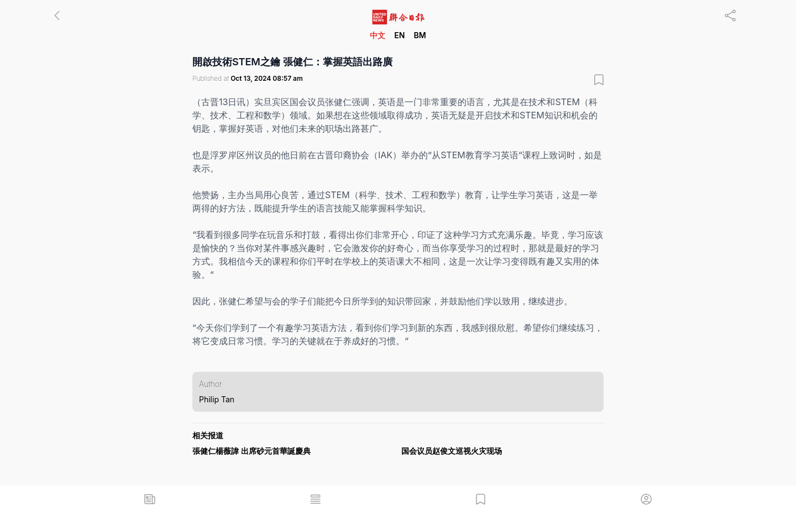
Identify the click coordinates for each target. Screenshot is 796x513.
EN (399, 35)
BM (419, 35)
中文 (377, 35)
